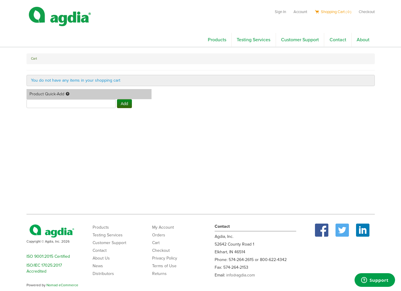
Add (124, 103)
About (363, 40)
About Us (101, 258)
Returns (159, 273)
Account (300, 12)
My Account (163, 227)
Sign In (280, 12)
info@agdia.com (240, 275)
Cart (156, 242)
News (98, 265)
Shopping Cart (333, 12)
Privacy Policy (164, 258)
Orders (158, 235)
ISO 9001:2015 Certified (48, 256)
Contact (338, 40)
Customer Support (300, 40)
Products (217, 40)
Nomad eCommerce (62, 285)
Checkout (367, 12)
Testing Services (253, 40)
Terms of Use (164, 265)
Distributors (103, 273)
